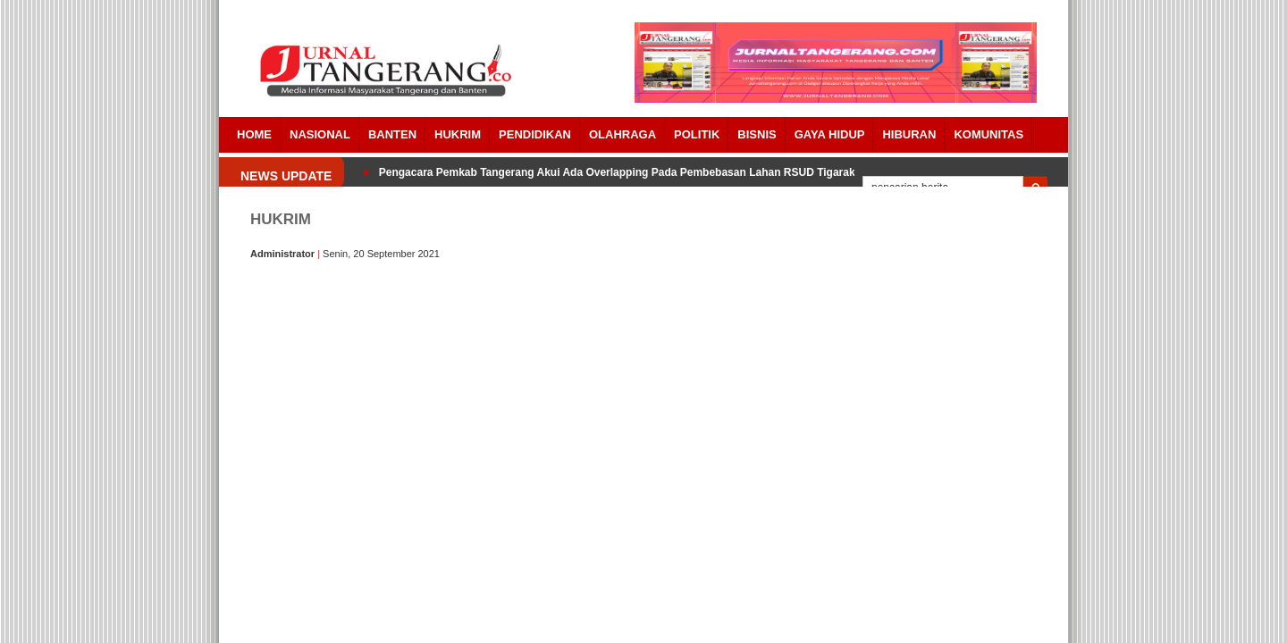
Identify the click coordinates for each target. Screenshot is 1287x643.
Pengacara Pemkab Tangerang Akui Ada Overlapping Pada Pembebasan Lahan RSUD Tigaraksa (623, 172)
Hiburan (909, 134)
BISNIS (756, 134)
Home (254, 134)
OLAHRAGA (622, 134)
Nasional (320, 134)
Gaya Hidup (830, 134)
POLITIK (696, 134)
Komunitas (988, 134)
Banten (392, 134)
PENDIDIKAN (535, 134)
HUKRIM (457, 134)
